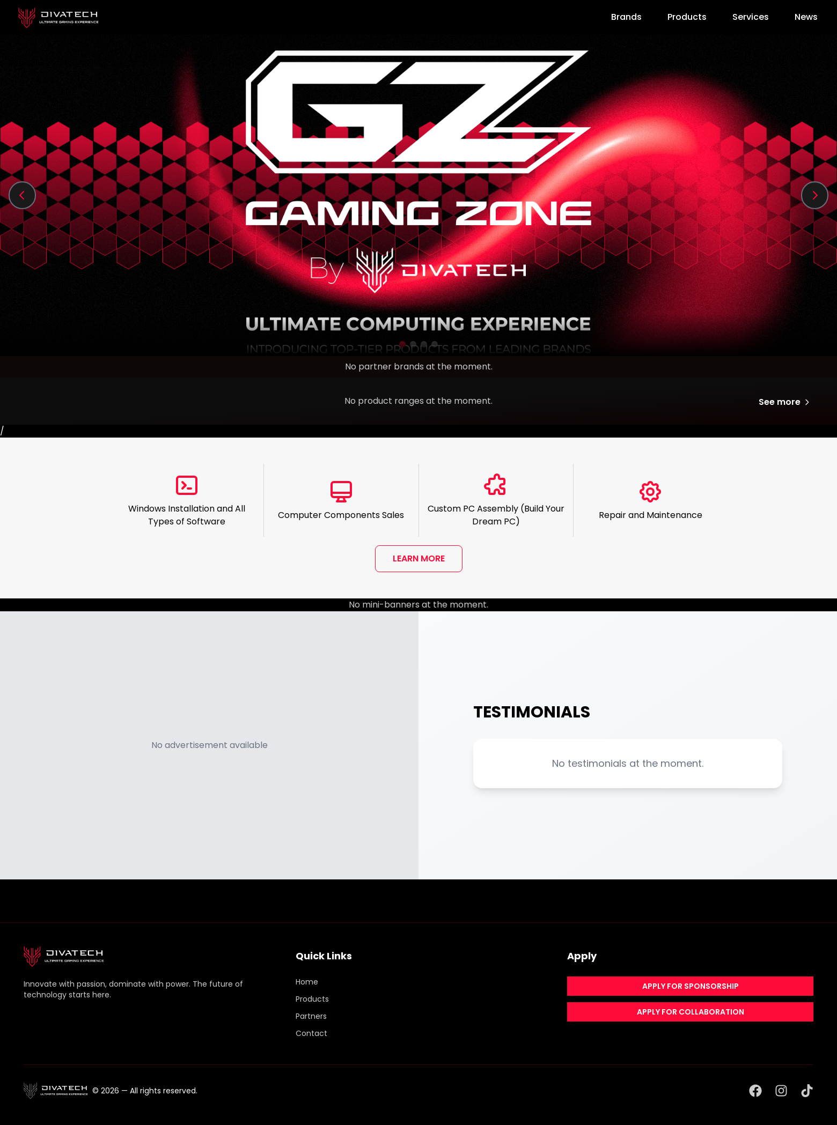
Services (750, 17)
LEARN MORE (419, 558)
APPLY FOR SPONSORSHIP (690, 986)
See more (785, 402)
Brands (626, 17)
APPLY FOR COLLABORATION (690, 1011)
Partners (311, 1016)
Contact (311, 1033)
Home (307, 981)
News (806, 17)
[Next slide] (814, 195)
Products (687, 17)
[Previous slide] (22, 195)
